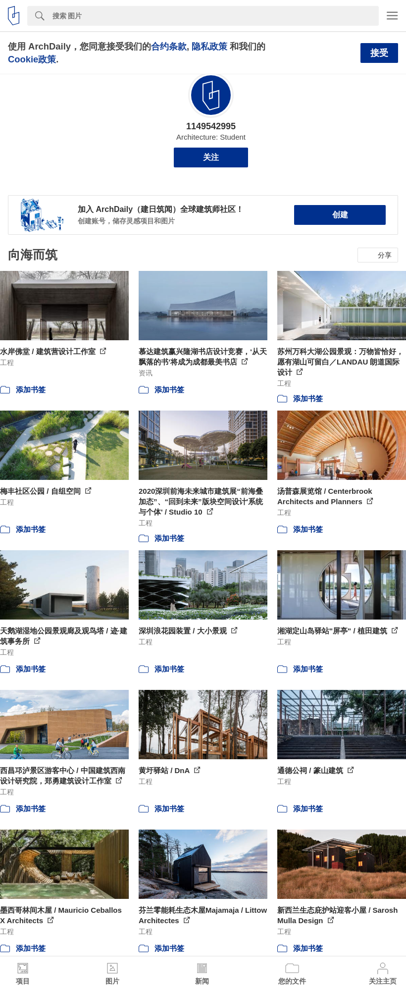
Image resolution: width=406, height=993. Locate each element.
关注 (211, 157)
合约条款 (169, 46)
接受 (379, 53)
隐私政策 (209, 46)
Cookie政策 (32, 59)
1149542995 (211, 126)
